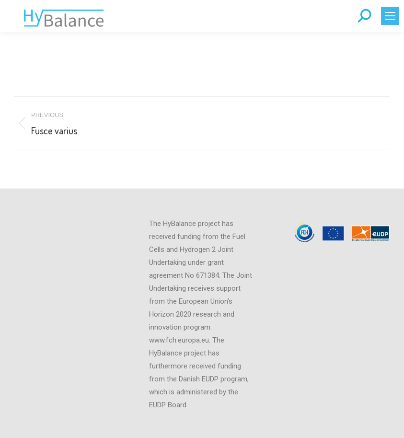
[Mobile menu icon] (390, 16)
